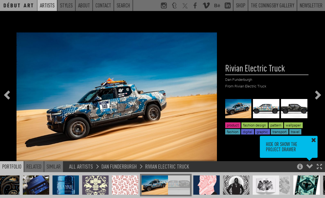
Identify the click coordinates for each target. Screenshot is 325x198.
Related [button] (34, 166)
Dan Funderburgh (119, 166)
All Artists (81, 166)
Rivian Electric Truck (167, 166)
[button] (319, 167)
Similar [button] (53, 166)
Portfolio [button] (11, 166)
